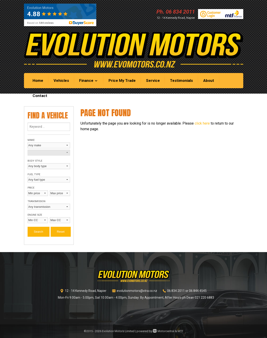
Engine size (35, 214)
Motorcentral (163, 331)
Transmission (36, 201)
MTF (180, 331)
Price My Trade (122, 80)
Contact (40, 95)
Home (38, 80)
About (208, 80)
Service (153, 80)
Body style (35, 160)
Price (31, 187)
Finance (88, 80)
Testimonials (181, 80)
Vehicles (61, 80)
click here (202, 123)
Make (31, 140)
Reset (61, 231)
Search (38, 231)
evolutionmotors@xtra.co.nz (137, 291)
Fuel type (34, 174)
